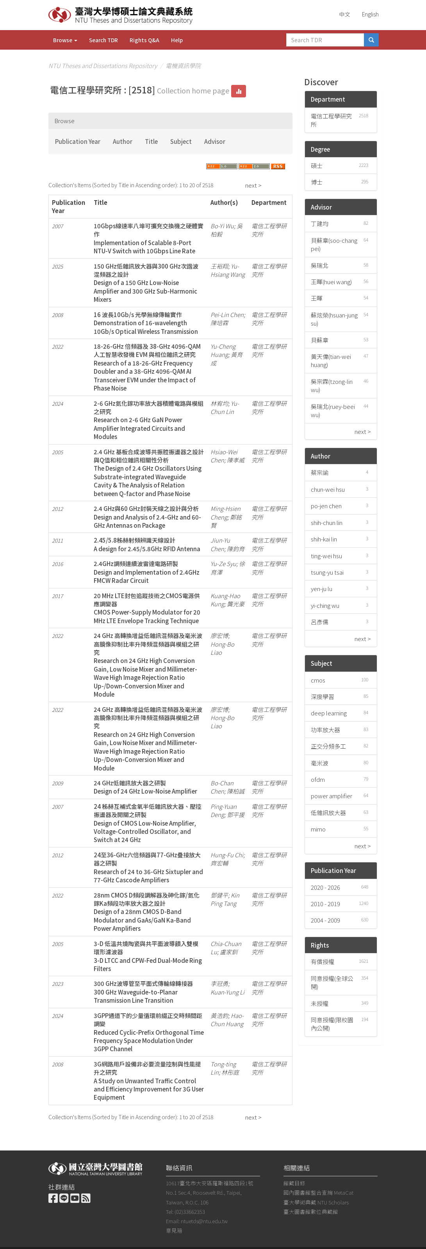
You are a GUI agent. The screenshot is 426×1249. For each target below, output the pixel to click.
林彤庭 (230, 1072)
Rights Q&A (144, 40)
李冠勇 (219, 983)
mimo (318, 829)
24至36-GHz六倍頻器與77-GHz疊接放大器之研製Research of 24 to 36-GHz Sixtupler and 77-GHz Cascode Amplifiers (148, 867)
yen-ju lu (321, 588)
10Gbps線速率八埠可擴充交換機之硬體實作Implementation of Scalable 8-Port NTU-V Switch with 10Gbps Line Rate (148, 238)
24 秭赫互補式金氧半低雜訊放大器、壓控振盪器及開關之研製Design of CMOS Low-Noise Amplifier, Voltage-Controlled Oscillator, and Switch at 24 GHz (147, 823)
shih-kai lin (324, 539)
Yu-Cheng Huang (222, 350)
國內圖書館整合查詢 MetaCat (318, 1192)
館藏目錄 (294, 1183)
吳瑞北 (319, 265)
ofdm (318, 779)
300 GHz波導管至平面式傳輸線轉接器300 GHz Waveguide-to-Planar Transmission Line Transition (143, 991)
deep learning (329, 713)
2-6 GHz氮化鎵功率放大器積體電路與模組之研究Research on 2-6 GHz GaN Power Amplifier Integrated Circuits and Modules (148, 420)
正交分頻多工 (328, 746)
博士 (317, 182)
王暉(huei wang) (331, 282)
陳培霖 (219, 323)
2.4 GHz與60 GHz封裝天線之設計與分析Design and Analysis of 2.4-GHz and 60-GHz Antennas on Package (147, 516)
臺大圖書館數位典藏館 (310, 1211)
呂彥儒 (319, 622)
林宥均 (219, 403)
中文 (344, 14)
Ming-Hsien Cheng (225, 512)
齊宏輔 (219, 863)
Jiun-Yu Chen (220, 544)
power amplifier (331, 796)
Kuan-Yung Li (227, 992)
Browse (65, 40)
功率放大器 (325, 730)
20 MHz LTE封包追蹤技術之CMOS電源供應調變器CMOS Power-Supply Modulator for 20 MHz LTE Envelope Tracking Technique (147, 608)
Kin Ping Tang (224, 899)
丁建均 (319, 223)
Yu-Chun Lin (224, 407)
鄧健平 (219, 895)
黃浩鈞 (219, 1015)
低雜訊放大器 (328, 812)
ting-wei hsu (326, 556)
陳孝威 (235, 460)
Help (177, 40)
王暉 (317, 298)
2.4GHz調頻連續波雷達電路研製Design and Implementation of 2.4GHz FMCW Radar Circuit (147, 571)
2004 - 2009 (325, 920)
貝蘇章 (319, 340)
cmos (318, 680)
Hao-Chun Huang (227, 1019)
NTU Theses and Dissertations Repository (102, 65)
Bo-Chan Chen (221, 787)
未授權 (319, 1003)
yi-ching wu (325, 605)
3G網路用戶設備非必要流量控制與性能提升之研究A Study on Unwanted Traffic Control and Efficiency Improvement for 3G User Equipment (149, 1081)
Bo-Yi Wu (222, 226)
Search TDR (103, 40)
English (370, 14)
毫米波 (319, 763)
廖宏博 (219, 635)
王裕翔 (219, 266)
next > (253, 185)
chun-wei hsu (328, 489)
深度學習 (322, 696)
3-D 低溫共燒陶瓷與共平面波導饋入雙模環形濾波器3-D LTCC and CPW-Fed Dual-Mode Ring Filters (148, 956)
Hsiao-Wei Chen (223, 456)
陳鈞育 (235, 549)
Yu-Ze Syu (223, 563)
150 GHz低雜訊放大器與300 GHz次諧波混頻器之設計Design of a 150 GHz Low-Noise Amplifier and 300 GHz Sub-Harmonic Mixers (146, 283)
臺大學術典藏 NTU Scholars (316, 1202)
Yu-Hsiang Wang (227, 270)
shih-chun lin (326, 522)
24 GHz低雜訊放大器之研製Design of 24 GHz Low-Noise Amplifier (145, 787)
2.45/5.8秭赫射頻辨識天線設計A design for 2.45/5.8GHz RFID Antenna (147, 544)
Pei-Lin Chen (227, 314)
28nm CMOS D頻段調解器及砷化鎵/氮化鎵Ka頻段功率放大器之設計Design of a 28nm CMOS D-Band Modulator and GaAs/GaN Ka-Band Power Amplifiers (147, 912)
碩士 (317, 165)
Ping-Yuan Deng (223, 810)
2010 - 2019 (325, 904)
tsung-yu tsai (327, 572)
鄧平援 (235, 814)
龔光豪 (235, 604)
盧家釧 (228, 952)
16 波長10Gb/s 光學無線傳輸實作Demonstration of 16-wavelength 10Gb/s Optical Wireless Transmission (146, 322)
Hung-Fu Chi (226, 855)
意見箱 (174, 1230)
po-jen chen (326, 506)
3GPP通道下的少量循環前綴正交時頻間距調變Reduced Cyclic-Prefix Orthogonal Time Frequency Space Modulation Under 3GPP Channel (149, 1032)
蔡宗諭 (319, 472)
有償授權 (322, 961)
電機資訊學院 (183, 65)
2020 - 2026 (325, 887)
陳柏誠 (235, 791)
